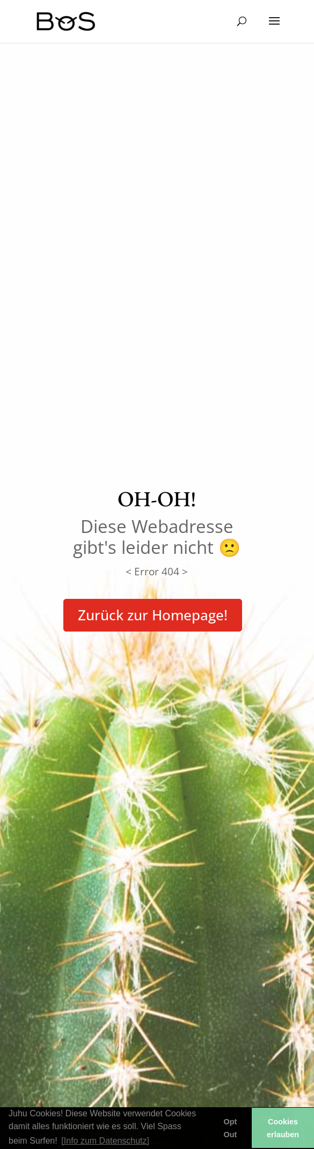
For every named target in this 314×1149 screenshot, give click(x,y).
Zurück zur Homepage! (153, 615)
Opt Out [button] (230, 1128)
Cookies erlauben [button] (283, 1128)
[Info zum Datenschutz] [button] (105, 1140)
